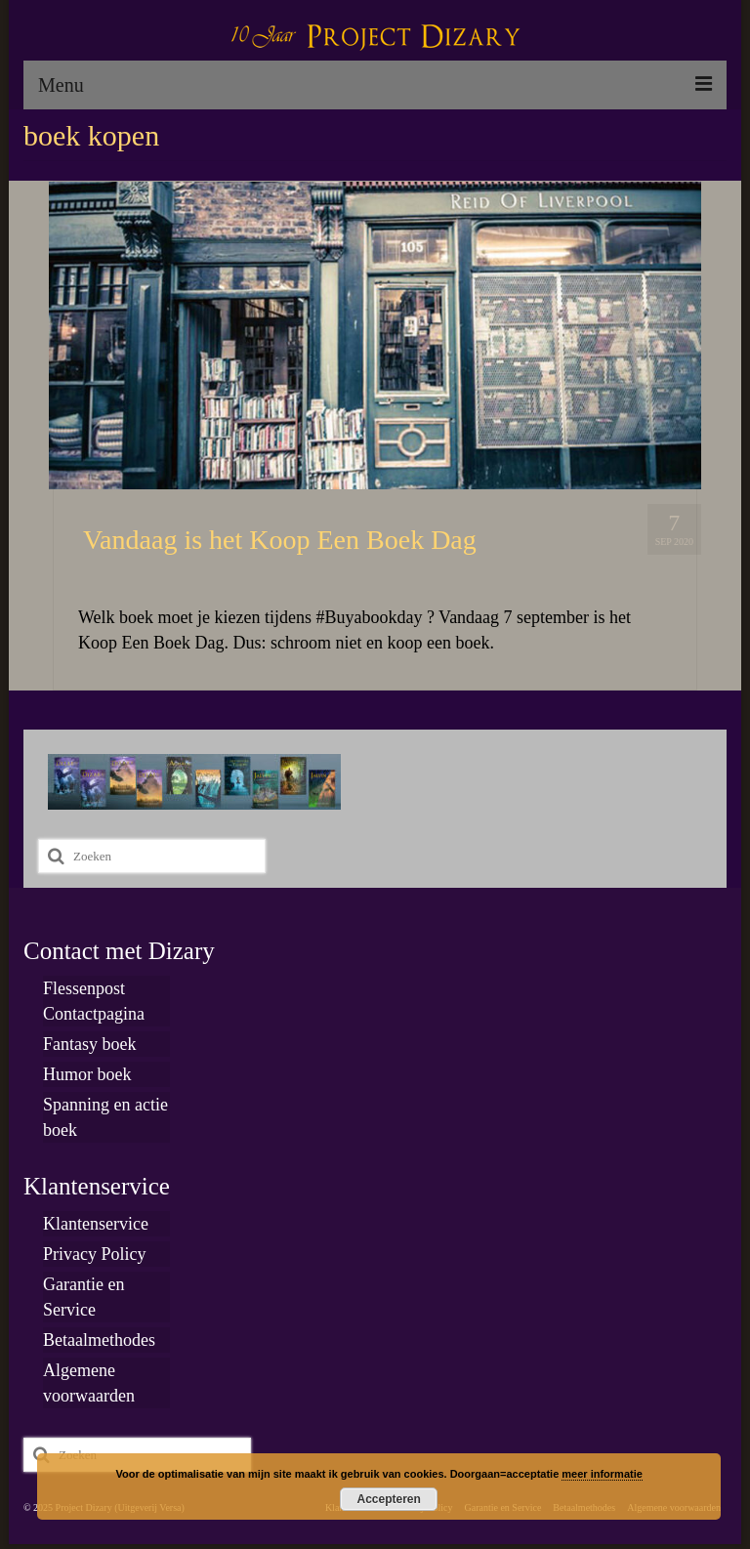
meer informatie (602, 1474)
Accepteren (389, 1499)
